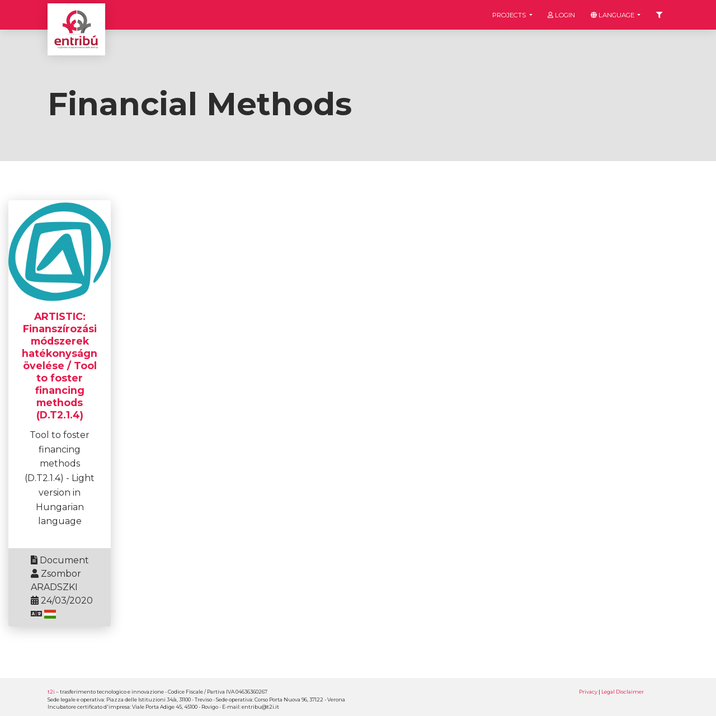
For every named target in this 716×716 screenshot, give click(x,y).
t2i (51, 692)
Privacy (588, 692)
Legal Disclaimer (622, 692)
